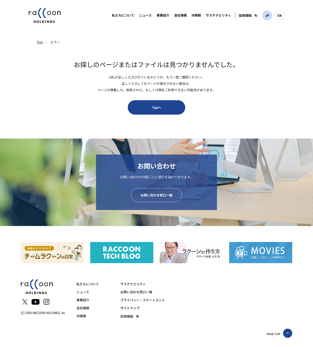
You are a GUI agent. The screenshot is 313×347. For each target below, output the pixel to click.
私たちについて (123, 15)
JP (267, 15)
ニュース (145, 15)
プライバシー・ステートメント (142, 299)
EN (279, 15)
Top (40, 42)
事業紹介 (162, 15)
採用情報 (245, 15)
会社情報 (180, 15)
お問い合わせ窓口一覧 (156, 195)
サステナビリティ (218, 15)
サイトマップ (130, 307)
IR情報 (196, 15)
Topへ (156, 107)
